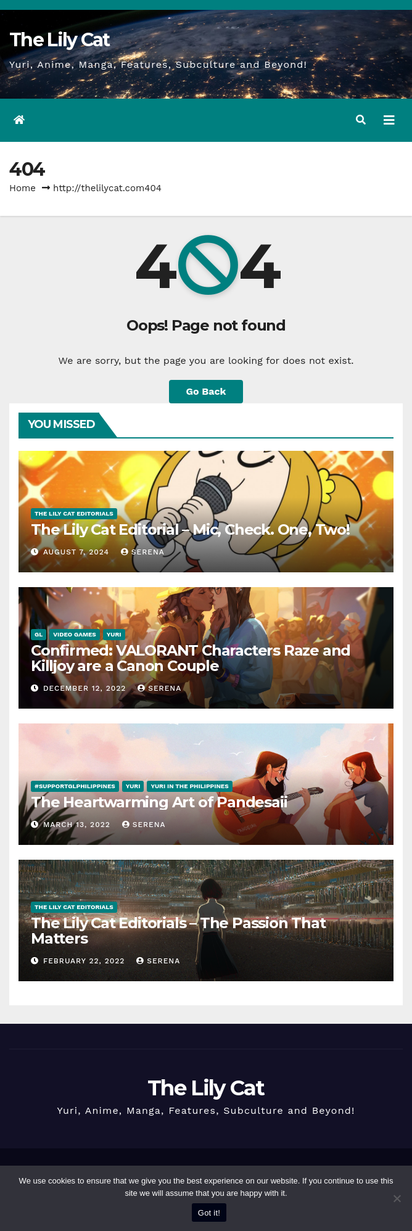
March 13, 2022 (78, 824)
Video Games (74, 634)
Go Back (206, 391)
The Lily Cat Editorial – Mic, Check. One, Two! (190, 529)
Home (22, 188)
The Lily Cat (59, 39)
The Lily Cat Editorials (74, 513)
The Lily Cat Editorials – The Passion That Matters (178, 930)
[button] (361, 120)
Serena (143, 552)
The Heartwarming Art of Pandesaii (159, 802)
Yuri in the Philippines (189, 786)
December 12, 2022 (86, 688)
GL (39, 634)
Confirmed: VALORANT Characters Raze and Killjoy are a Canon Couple (190, 658)
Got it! (209, 1212)
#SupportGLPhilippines (75, 786)
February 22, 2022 (85, 961)
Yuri (114, 634)
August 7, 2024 (77, 552)
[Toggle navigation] (389, 120)
